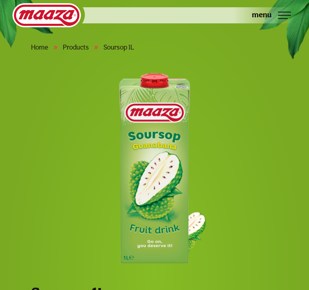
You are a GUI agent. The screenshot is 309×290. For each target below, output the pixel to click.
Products (76, 47)
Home (39, 47)
